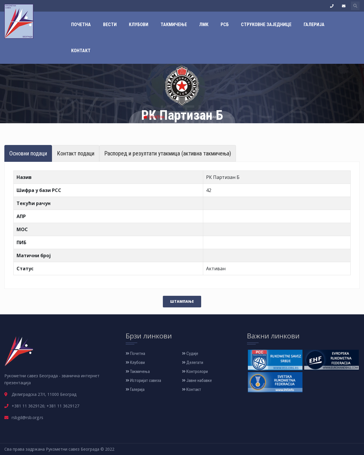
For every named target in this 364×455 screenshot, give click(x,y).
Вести (110, 24)
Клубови (138, 24)
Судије (190, 353)
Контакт (81, 50)
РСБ (225, 24)
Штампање (182, 301)
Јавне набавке (197, 380)
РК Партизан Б (207, 117)
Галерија (314, 24)
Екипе (179, 117)
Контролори (195, 371)
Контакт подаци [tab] (75, 153)
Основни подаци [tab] (28, 153)
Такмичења (138, 371)
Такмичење (174, 24)
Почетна (81, 24)
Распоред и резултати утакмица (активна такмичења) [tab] (167, 153)
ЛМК (203, 24)
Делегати (192, 362)
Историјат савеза (143, 380)
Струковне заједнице (266, 24)
